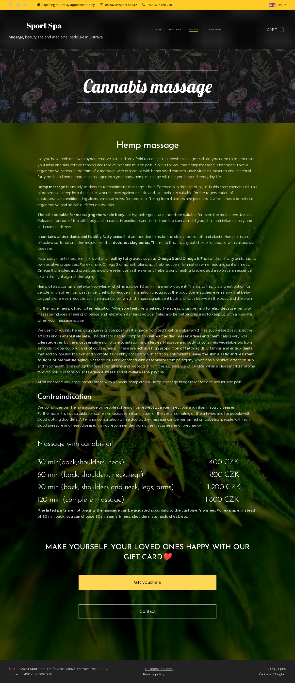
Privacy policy (153, 674)
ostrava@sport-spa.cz (121, 4)
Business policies (159, 669)
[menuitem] (159, 29)
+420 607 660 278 (159, 4)
